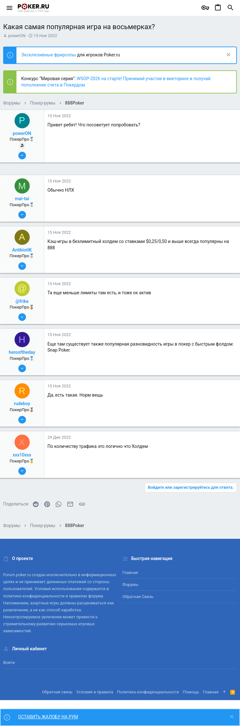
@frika (21, 301)
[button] (9, 8)
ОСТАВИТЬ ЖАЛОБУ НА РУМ (48, 716)
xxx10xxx (22, 454)
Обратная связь (137, 596)
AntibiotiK (22, 249)
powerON (16, 35)
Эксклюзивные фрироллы (49, 54)
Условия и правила (94, 692)
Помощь (191, 692)
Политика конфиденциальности (148, 692)
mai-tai (22, 198)
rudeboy (22, 403)
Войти (9, 662)
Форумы (130, 584)
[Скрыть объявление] (227, 55)
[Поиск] (230, 8)
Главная (130, 572)
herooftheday (22, 352)
